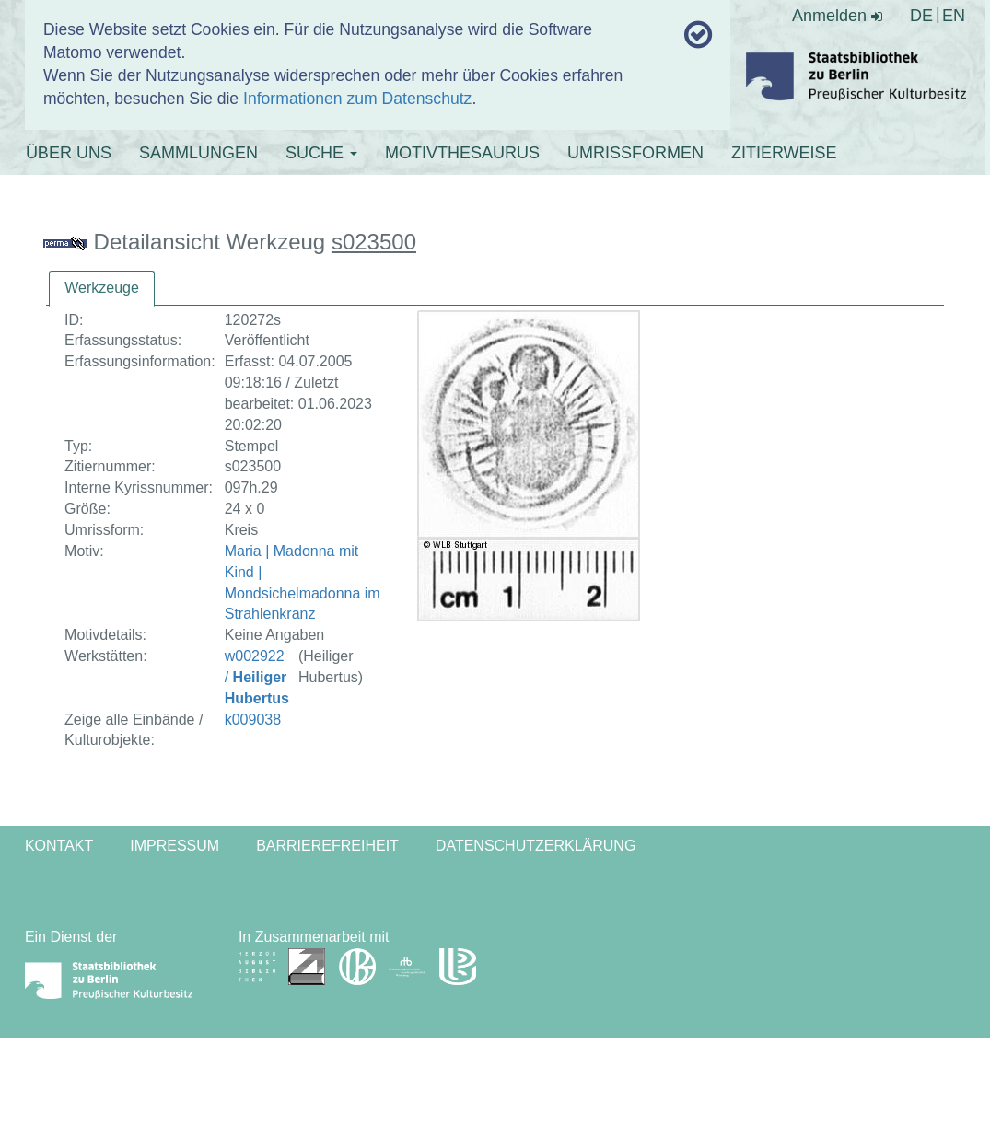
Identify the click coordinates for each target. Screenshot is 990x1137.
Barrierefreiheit (327, 845)
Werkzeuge (101, 288)
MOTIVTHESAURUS (462, 153)
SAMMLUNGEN (198, 153)
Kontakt (59, 845)
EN (953, 15)
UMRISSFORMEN (635, 153)
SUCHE (321, 153)
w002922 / (257, 677)
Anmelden (837, 15)
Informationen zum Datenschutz (357, 98)
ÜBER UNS (68, 153)
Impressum (174, 845)
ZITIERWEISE (784, 153)
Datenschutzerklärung (536, 845)
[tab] (102, 289)
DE (921, 15)
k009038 (253, 719)
